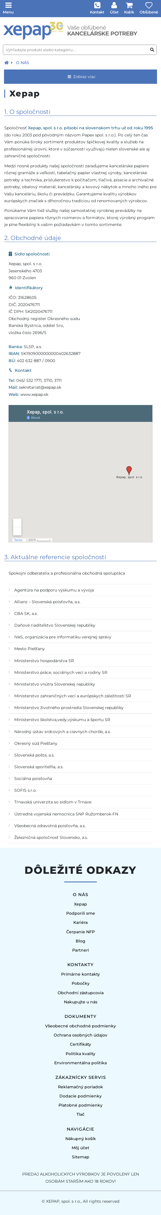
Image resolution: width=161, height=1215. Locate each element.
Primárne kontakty (80, 974)
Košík (129, 12)
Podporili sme (80, 913)
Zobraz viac (81, 76)
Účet (114, 12)
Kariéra (80, 922)
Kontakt (97, 12)
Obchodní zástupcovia (81, 992)
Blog (80, 941)
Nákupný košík (80, 1138)
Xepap (80, 904)
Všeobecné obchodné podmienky (80, 1026)
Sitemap (80, 1157)
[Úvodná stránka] (80, 30)
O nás (22, 62)
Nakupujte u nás (80, 1001)
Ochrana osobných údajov (80, 1035)
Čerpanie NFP (80, 931)
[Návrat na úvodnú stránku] (6, 62)
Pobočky (81, 983)
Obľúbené (149, 12)
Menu (8, 12)
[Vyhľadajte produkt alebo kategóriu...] (80, 50)
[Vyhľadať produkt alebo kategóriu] (152, 50)
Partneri (80, 950)
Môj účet (80, 1147)
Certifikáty (80, 1044)
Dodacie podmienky (80, 1096)
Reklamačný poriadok (80, 1086)
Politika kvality (80, 1053)
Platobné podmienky (80, 1105)
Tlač (80, 1114)
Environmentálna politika (80, 1062)
